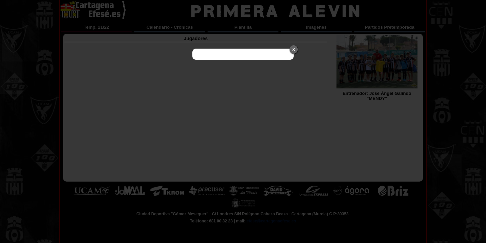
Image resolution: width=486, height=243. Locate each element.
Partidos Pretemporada (389, 27)
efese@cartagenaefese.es (271, 221)
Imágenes (316, 27)
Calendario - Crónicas (169, 27)
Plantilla (242, 27)
